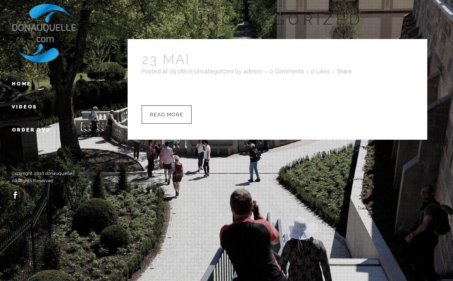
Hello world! (251, 59)
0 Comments (287, 71)
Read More (166, 114)
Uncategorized (214, 71)
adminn (253, 71)
